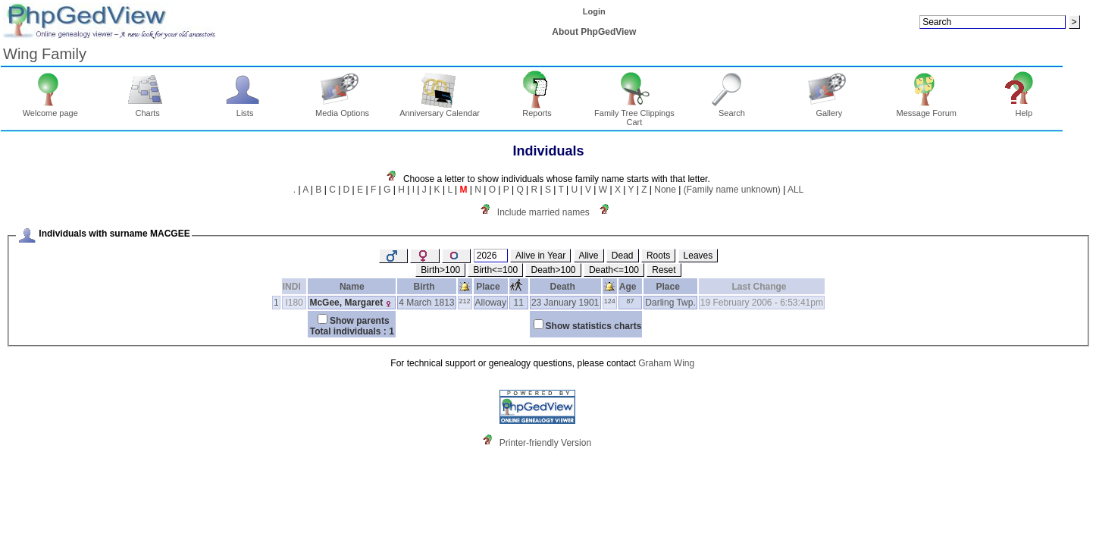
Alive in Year (540, 255)
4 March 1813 (426, 302)
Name (352, 286)
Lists (245, 109)
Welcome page (50, 109)
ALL (795, 189)
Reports (537, 109)
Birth (427, 286)
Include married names (543, 212)
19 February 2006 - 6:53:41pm (761, 302)
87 (630, 301)
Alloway (490, 302)
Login (594, 11)
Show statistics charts (594, 326)
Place (490, 286)
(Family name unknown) (732, 189)
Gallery (829, 109)
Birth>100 (440, 270)
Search (731, 109)
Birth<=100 (495, 270)
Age (630, 286)
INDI (294, 286)
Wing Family (44, 54)
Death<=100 (614, 270)
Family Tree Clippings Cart (634, 114)
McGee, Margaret (346, 302)
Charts (147, 109)
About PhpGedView (594, 32)
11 (519, 302)
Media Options (342, 109)
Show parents (360, 320)
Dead (623, 255)
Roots (658, 255)
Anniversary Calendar (439, 109)
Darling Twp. (670, 302)
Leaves (698, 255)
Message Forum (927, 109)
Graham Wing (666, 363)
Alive (589, 255)
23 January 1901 (565, 302)
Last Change (762, 286)
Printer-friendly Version (545, 443)
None (665, 189)
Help (1023, 109)
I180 (293, 302)
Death (565, 286)
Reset (663, 270)
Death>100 (553, 270)
